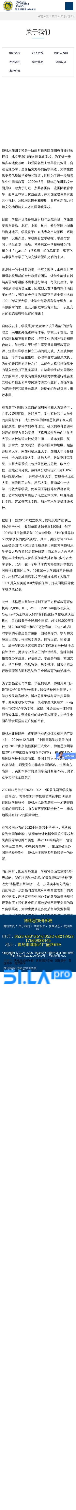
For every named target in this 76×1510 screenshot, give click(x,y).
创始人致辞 (61, 54)
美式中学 (20, 963)
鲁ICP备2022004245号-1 (32, 955)
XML (63, 955)
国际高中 (60, 960)
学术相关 (39, 926)
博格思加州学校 (24, 960)
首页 (54, 16)
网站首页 (9, 926)
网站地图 (54, 955)
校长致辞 (38, 54)
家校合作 (15, 72)
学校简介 (15, 54)
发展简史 (15, 63)
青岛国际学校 (44, 960)
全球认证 (61, 63)
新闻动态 (54, 926)
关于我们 (66, 16)
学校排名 (38, 63)
